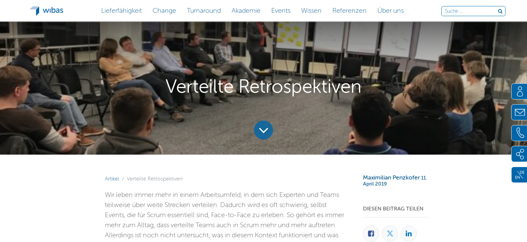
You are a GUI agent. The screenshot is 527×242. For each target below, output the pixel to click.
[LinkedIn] (409, 234)
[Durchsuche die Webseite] (471, 11)
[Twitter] (390, 234)
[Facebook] (371, 234)
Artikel (112, 178)
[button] (121, 9)
